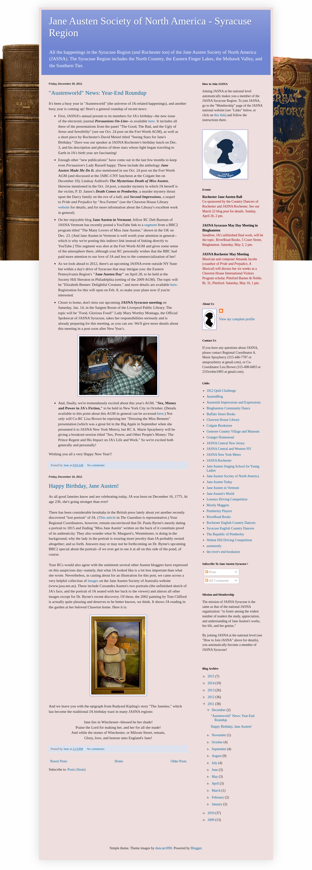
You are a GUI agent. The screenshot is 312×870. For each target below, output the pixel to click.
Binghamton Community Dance (228, 408)
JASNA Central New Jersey (226, 443)
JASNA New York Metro (224, 454)
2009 (211, 820)
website (64, 207)
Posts (210, 572)
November (219, 735)
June (215, 770)
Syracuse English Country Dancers (230, 528)
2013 (211, 690)
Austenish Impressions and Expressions (234, 402)
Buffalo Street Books (221, 414)
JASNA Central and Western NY (229, 449)
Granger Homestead (220, 437)
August (217, 756)
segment (150, 225)
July (215, 763)
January (217, 804)
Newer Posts (58, 761)
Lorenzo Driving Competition (227, 499)
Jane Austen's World (220, 494)
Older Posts (178, 761)
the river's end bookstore (223, 552)
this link (219, 115)
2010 (211, 813)
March (216, 790)
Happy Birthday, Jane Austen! (84, 486)
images (93, 581)
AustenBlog (215, 396)
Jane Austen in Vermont (223, 488)
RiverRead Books (219, 517)
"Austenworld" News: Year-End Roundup (97, 93)
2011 (211, 704)
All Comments (217, 580)
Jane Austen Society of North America (233, 476)
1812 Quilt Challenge (221, 391)
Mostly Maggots (218, 505)
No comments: (96, 465)
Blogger (196, 848)
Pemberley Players (219, 511)
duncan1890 (163, 848)
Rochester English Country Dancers (231, 523)
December (219, 710)
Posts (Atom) (77, 769)
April (216, 783)
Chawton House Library (223, 420)
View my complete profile (237, 319)
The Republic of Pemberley (225, 534)
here (151, 121)
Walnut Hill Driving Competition (229, 540)
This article (107, 517)
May (215, 776)
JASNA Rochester (219, 460)
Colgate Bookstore (219, 425)
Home (119, 761)
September (219, 749)
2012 (211, 697)
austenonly (214, 546)
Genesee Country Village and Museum (233, 431)
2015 (211, 676)
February (218, 797)
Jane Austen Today (219, 482)
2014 (211, 683)
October (218, 742)
